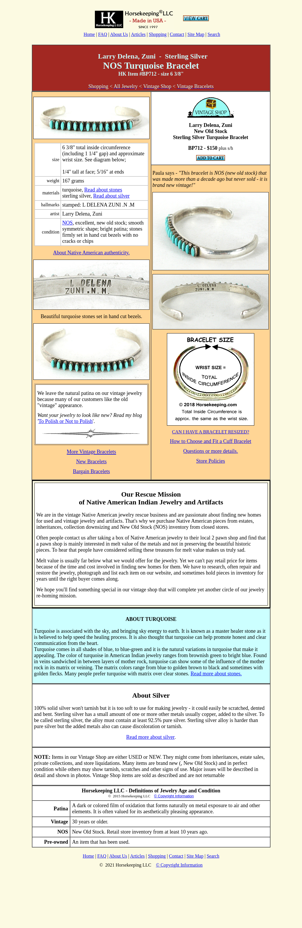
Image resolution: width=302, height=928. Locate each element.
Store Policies (210, 461)
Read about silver (111, 196)
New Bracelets (91, 461)
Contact (177, 34)
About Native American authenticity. (91, 253)
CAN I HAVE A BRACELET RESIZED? (210, 431)
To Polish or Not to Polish (65, 421)
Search (213, 34)
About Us (119, 34)
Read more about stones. (216, 674)
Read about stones (103, 190)
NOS (67, 223)
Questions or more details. (210, 451)
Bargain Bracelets (91, 471)
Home (89, 34)
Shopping (157, 34)
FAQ (102, 34)
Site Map (195, 34)
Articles (138, 34)
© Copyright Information (174, 796)
